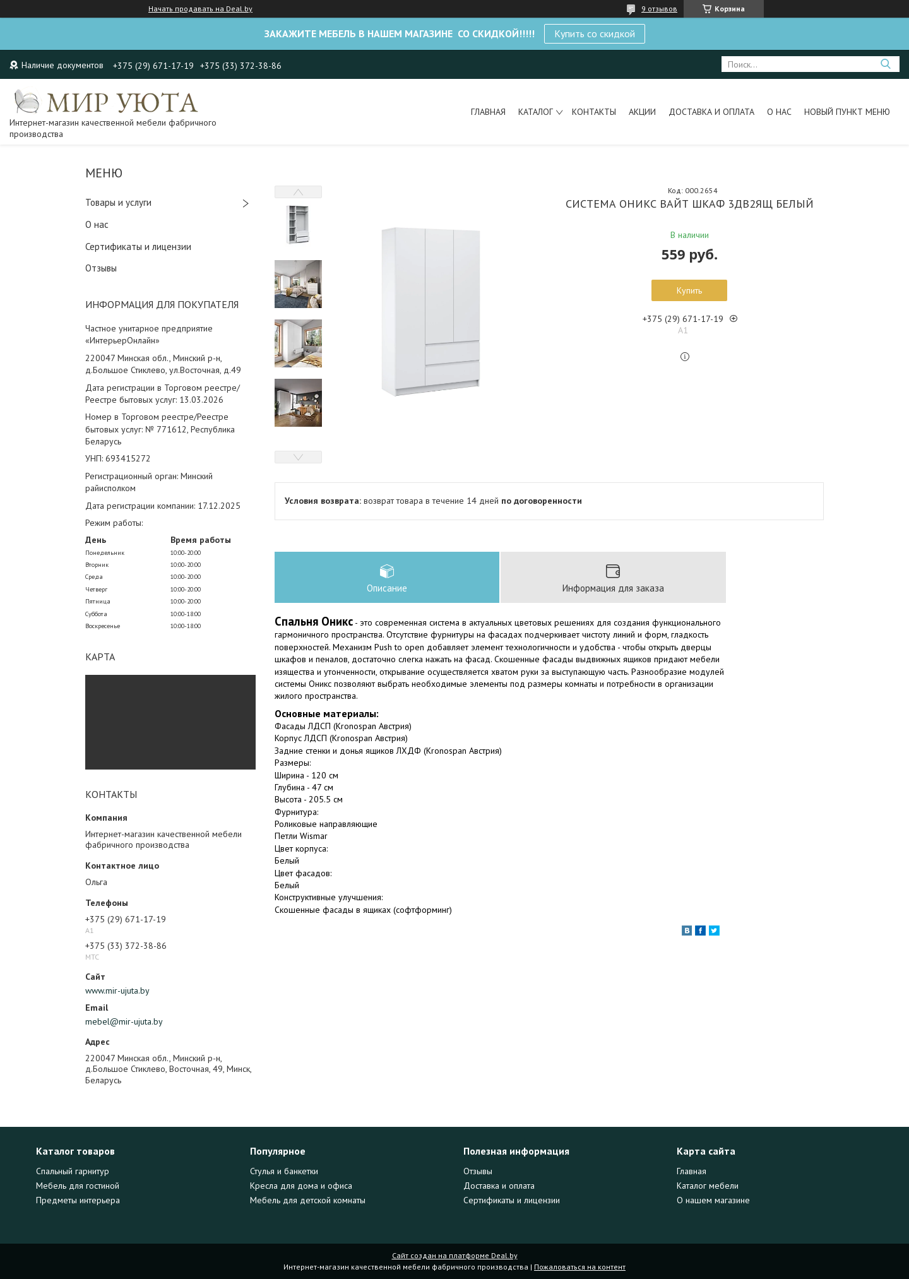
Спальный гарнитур (72, 1171)
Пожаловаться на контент (580, 1266)
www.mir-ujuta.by (117, 990)
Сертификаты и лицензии (138, 247)
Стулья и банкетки (284, 1171)
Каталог (535, 111)
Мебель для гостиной (77, 1185)
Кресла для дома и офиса (301, 1185)
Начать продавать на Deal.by (200, 8)
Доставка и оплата (711, 111)
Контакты (594, 111)
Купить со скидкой (594, 33)
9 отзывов (659, 8)
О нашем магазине (713, 1200)
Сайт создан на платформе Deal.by (455, 1255)
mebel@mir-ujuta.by (124, 1021)
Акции (642, 111)
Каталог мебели (708, 1185)
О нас (779, 111)
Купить (689, 290)
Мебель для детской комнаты (307, 1200)
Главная (488, 111)
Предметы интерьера (78, 1200)
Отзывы (101, 268)
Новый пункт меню (847, 111)
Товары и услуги (118, 202)
